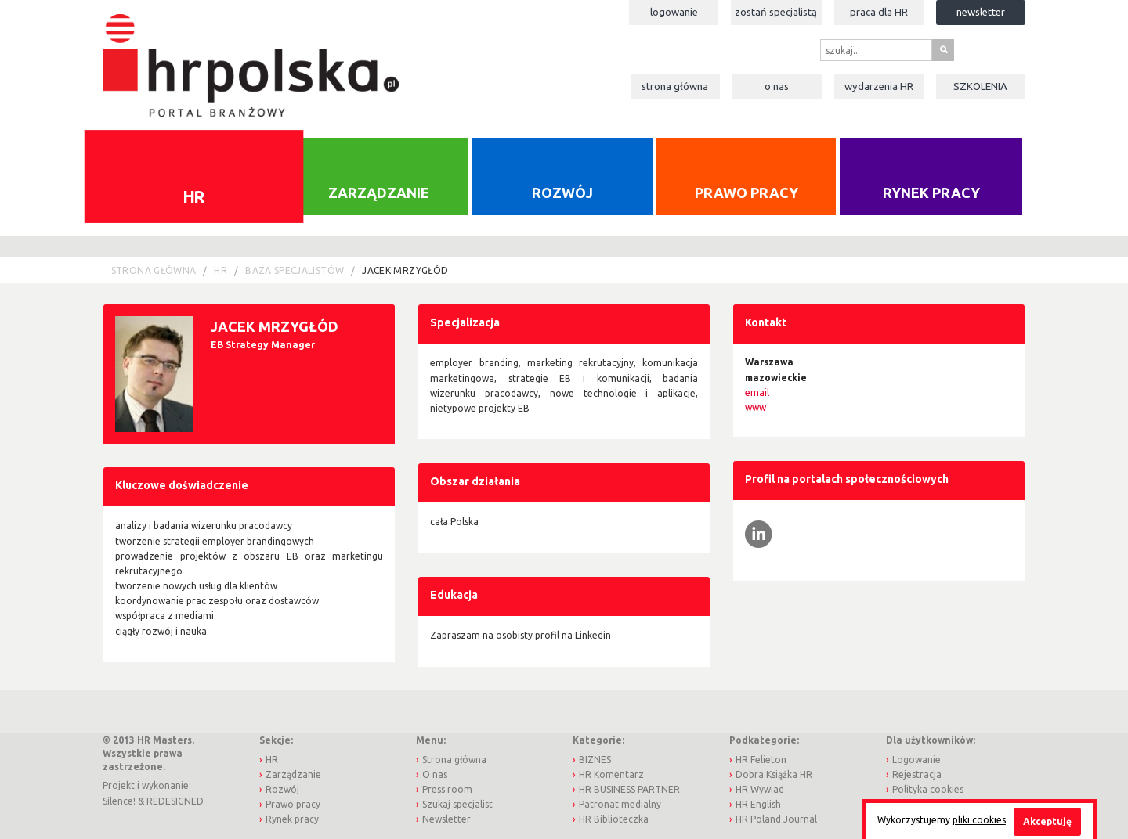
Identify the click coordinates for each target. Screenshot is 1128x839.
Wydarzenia (878, 86)
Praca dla (879, 11)
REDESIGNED (175, 801)
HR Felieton (761, 759)
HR (194, 195)
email (757, 392)
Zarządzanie (378, 192)
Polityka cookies (928, 789)
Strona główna (675, 86)
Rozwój (562, 192)
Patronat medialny (620, 804)
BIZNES (595, 759)
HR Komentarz (611, 774)
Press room (447, 789)
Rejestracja (917, 774)
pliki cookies (979, 820)
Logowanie (674, 11)
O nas (777, 86)
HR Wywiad (760, 789)
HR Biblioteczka (614, 819)
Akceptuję (1047, 821)
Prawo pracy (746, 192)
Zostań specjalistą (776, 11)
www (755, 407)
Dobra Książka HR (774, 774)
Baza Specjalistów (294, 270)
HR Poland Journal (776, 819)
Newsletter (980, 11)
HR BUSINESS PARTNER (629, 789)
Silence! (119, 801)
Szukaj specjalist (457, 804)
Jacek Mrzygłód (405, 270)
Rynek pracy (931, 192)
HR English (758, 804)
